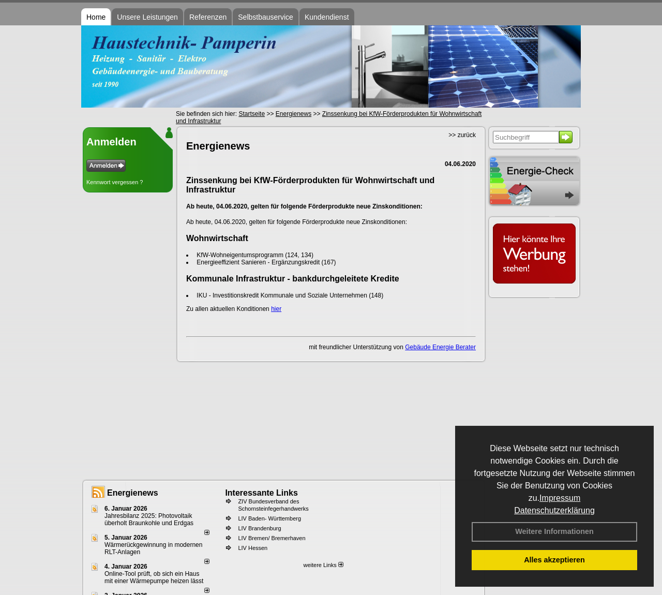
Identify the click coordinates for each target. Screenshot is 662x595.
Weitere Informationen (554, 531)
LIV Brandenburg (259, 528)
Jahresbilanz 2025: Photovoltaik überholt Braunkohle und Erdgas (148, 519)
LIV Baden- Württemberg (269, 518)
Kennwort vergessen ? (114, 182)
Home (96, 17)
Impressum (559, 498)
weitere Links (323, 565)
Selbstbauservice (265, 17)
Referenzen (208, 17)
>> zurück (462, 135)
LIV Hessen (252, 548)
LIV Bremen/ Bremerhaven (271, 538)
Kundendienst (327, 17)
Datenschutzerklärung (554, 510)
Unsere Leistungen (147, 17)
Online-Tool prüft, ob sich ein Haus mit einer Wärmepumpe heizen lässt (153, 577)
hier (276, 309)
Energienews (132, 492)
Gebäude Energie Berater (440, 347)
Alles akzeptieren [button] (554, 560)
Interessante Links (261, 492)
